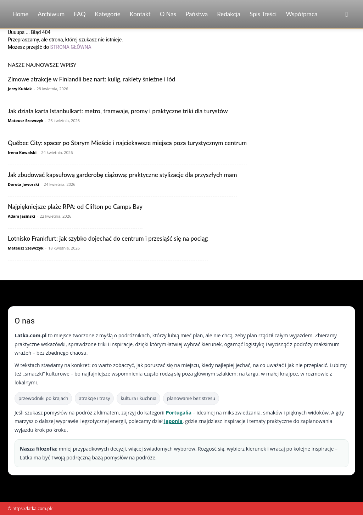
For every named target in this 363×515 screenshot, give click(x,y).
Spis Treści (263, 14)
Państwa (196, 14)
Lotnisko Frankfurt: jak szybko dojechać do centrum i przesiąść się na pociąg (108, 238)
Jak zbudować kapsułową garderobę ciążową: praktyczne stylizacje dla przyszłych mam (122, 174)
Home (20, 14)
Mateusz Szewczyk (26, 120)
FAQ (79, 14)
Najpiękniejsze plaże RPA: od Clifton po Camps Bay (75, 206)
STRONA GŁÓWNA (70, 47)
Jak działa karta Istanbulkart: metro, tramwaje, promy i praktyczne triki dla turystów (118, 111)
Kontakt (140, 14)
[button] (346, 14)
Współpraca (301, 14)
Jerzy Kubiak (20, 88)
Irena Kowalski (22, 152)
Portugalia (178, 412)
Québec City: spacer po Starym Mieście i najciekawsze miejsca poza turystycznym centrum (127, 143)
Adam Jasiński (21, 216)
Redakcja (228, 14)
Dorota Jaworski (23, 184)
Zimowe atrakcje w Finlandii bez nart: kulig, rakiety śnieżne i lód (91, 79)
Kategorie (108, 14)
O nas (168, 14)
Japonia (173, 421)
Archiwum (51, 14)
